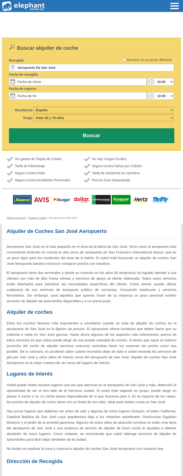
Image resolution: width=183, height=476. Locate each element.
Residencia (23, 110)
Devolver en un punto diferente (149, 60)
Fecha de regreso (22, 89)
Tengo (27, 118)
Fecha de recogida (23, 74)
